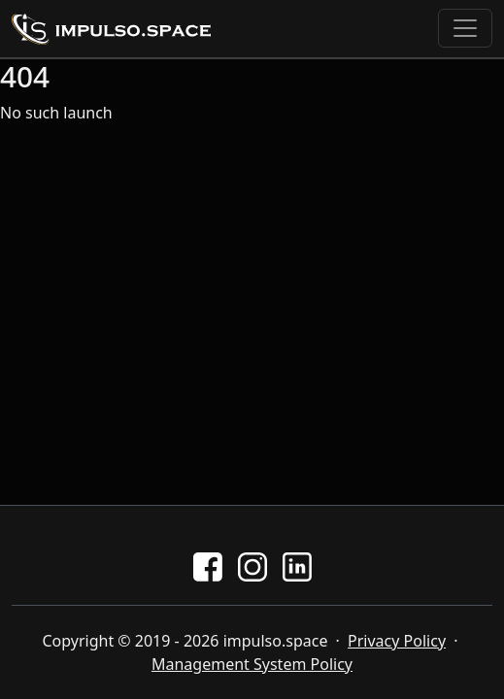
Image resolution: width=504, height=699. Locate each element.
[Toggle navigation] (465, 28)
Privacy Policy (397, 640)
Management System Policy (252, 664)
